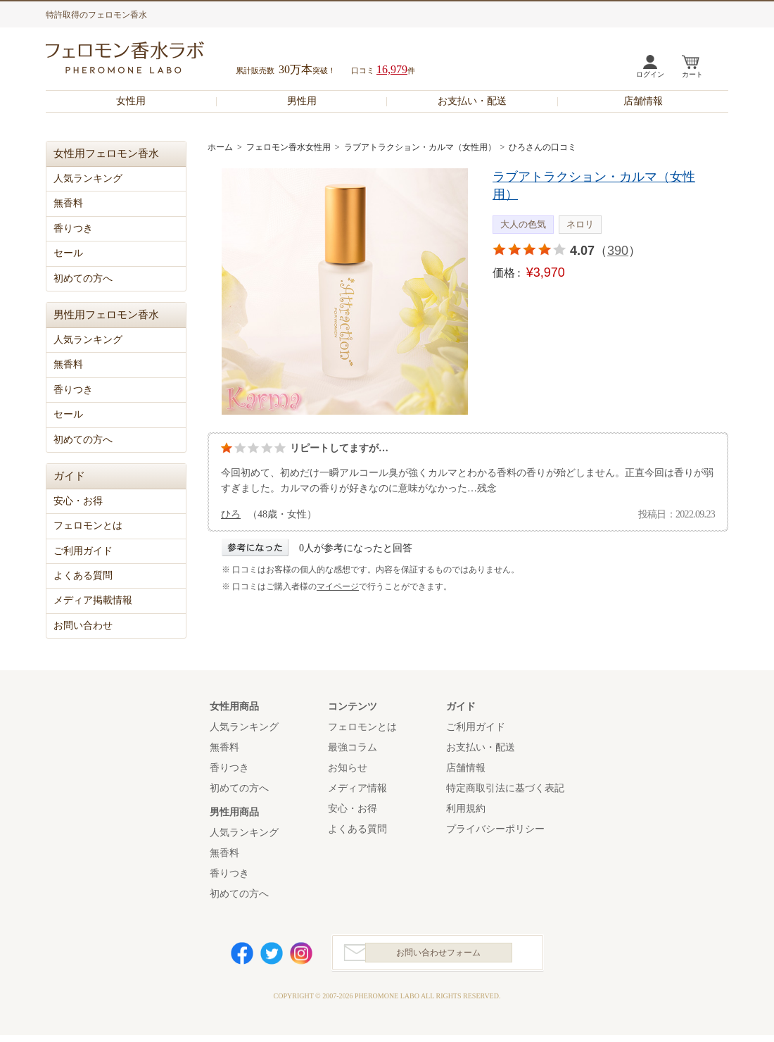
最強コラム (352, 747)
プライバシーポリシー (495, 829)
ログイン (650, 74)
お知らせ (347, 767)
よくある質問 (83, 575)
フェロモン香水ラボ (141, 59)
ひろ (231, 514)
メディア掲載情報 (92, 600)
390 (617, 251)
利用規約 (466, 808)
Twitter (271, 957)
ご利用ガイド (83, 551)
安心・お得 (78, 501)
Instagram (301, 957)
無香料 (68, 203)
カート (692, 74)
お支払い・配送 (472, 101)
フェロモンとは (87, 525)
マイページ (338, 586)
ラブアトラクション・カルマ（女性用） (420, 147)
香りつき (73, 228)
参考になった (255, 547)
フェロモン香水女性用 (288, 147)
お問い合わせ (83, 625)
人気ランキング (87, 178)
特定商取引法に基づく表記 (505, 788)
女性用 (131, 101)
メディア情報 (357, 788)
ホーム (220, 147)
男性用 (302, 101)
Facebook (242, 957)
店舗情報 (643, 101)
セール (68, 253)
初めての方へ (83, 278)
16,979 (391, 69)
